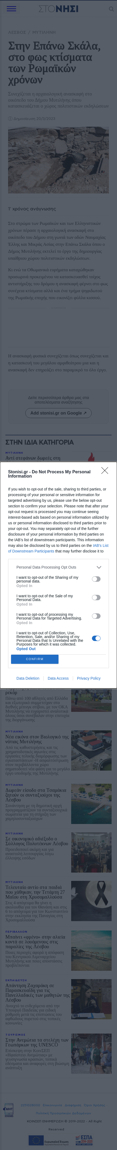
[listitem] (58, 567)
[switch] (96, 579)
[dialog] (58, 575)
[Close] (106, 472)
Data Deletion (27, 678)
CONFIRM (35, 659)
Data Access (58, 678)
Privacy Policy (89, 678)
